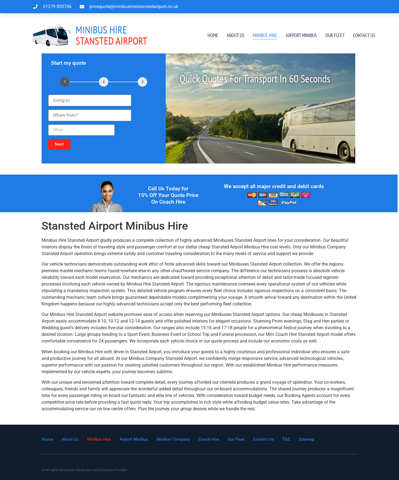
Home (213, 35)
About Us (235, 35)
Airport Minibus (301, 35)
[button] (59, 144)
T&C (286, 439)
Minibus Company (173, 439)
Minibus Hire (265, 35)
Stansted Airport (111, 35)
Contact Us (364, 35)
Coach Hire (208, 439)
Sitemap (306, 439)
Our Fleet (335, 35)
